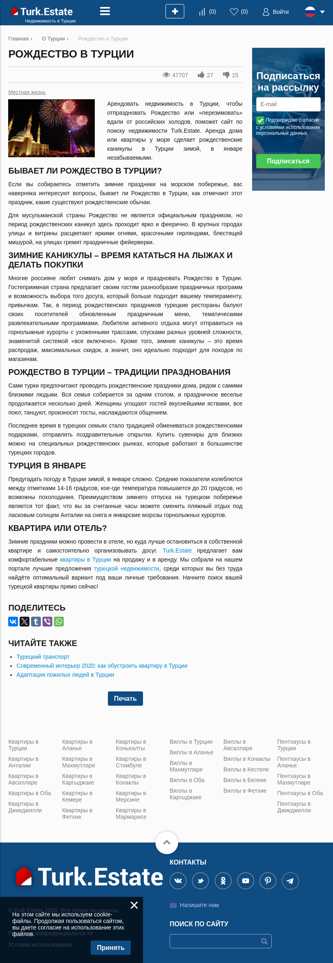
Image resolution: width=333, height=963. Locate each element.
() (212, 11)
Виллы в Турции (191, 741)
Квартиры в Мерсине (131, 796)
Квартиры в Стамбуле (131, 762)
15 (235, 75)
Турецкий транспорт (42, 656)
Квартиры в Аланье (77, 744)
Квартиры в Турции (23, 744)
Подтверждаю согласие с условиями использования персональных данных (288, 126)
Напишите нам (199, 905)
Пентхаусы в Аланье (294, 762)
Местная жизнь (27, 92)
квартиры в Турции (85, 559)
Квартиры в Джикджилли (25, 807)
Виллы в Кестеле (246, 769)
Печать (125, 698)
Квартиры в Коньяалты (131, 744)
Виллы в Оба (187, 780)
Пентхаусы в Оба (300, 793)
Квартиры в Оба (29, 793)
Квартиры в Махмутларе (78, 762)
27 (210, 75)
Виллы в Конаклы (246, 759)
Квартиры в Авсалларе (23, 779)
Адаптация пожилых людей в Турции (65, 674)
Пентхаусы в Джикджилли (294, 807)
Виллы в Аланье (191, 752)
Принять (111, 947)
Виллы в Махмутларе (186, 766)
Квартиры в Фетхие (77, 813)
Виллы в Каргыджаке (185, 793)
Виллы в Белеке (244, 780)
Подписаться (288, 161)
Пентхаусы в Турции (294, 744)
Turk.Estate (177, 550)
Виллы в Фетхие (245, 790)
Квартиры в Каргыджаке (78, 779)
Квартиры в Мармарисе (131, 813)
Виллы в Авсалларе (238, 744)
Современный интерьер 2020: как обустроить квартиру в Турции (101, 665)
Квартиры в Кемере (77, 796)
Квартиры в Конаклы (131, 779)
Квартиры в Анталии (23, 762)
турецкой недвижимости (126, 568)
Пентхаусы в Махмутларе (294, 779)
